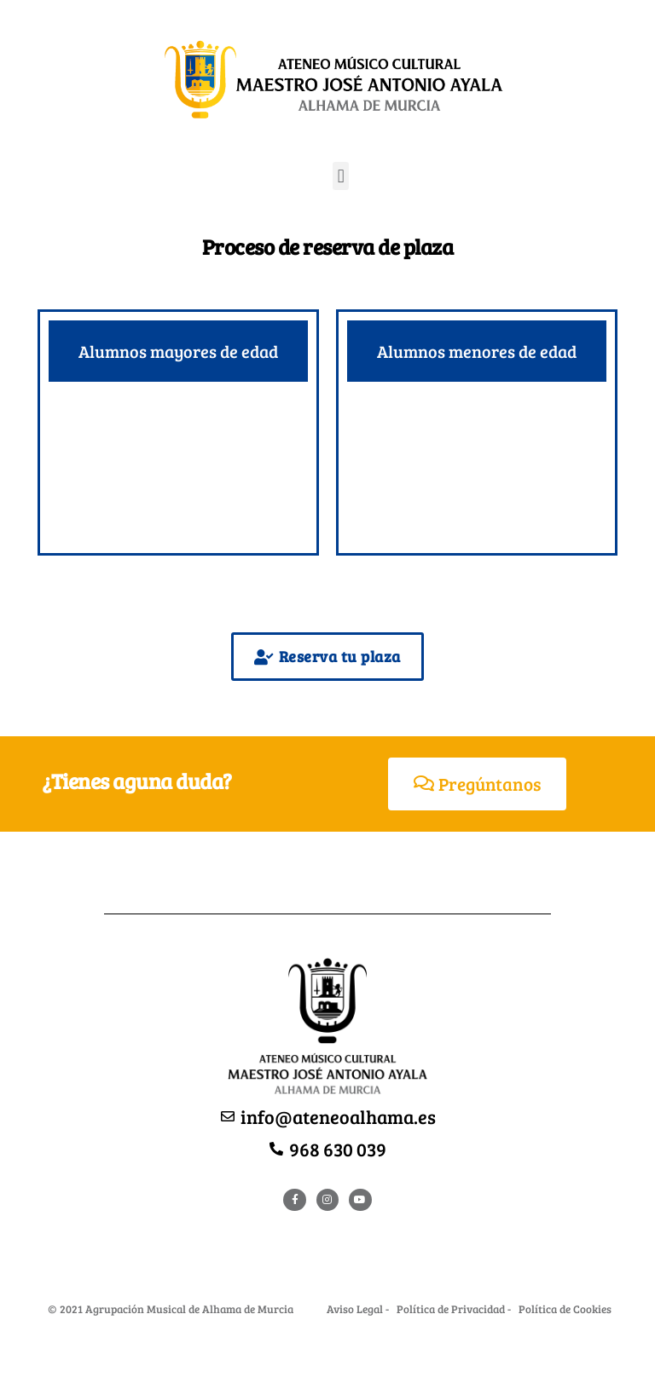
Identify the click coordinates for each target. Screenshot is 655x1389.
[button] (341, 176)
